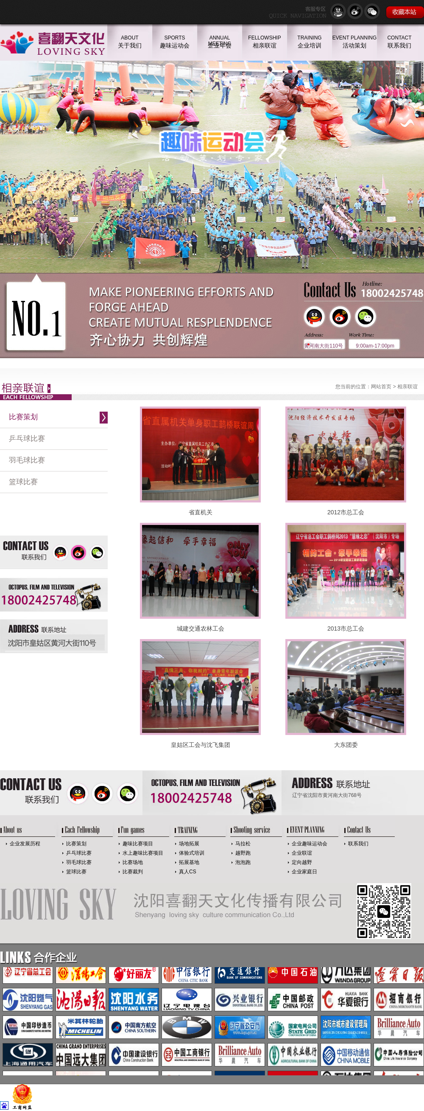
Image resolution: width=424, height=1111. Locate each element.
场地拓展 (189, 844)
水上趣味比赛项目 (143, 853)
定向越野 (302, 862)
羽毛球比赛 (27, 460)
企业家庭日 (304, 872)
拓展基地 (189, 862)
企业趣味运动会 (309, 844)
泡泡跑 (243, 862)
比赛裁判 (133, 872)
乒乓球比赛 (27, 439)
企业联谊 (302, 853)
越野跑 (243, 853)
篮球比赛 (23, 482)
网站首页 (381, 387)
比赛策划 (23, 417)
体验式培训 (191, 853)
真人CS (187, 872)
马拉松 (243, 844)
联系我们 (358, 844)
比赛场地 (133, 862)
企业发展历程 (25, 844)
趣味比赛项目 (138, 844)
